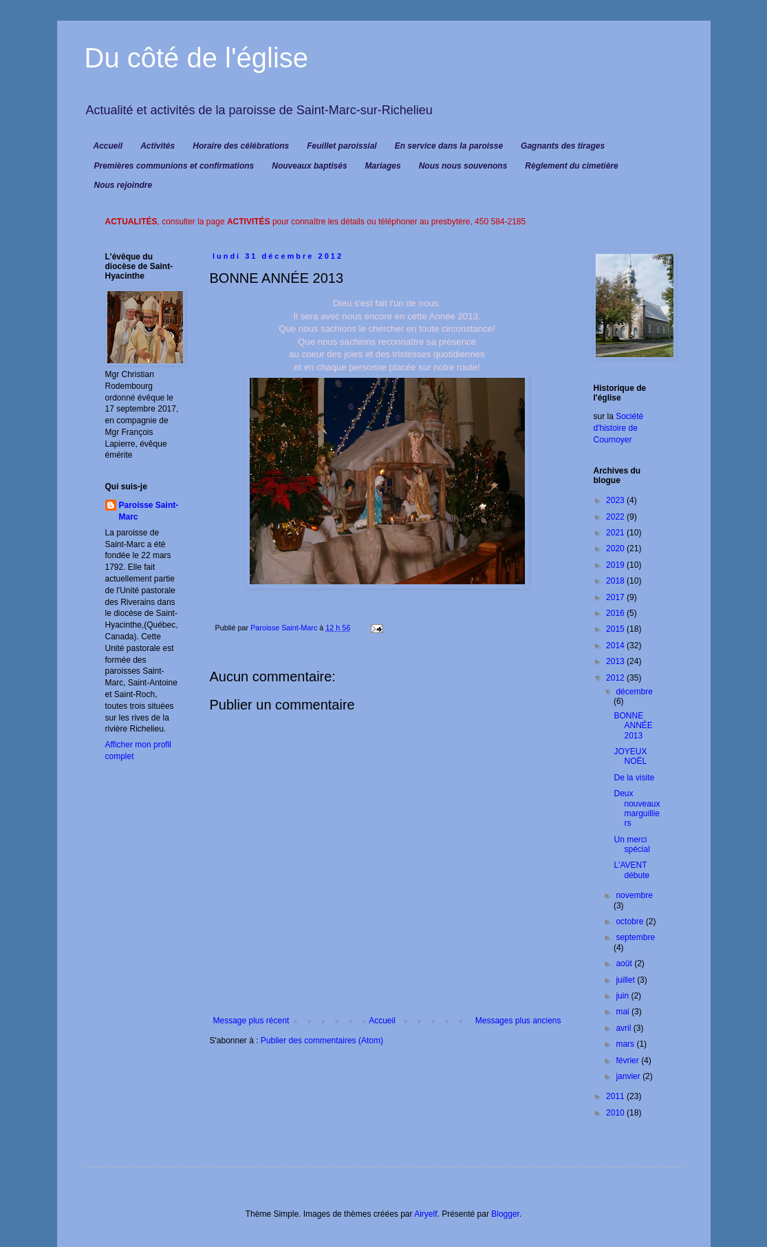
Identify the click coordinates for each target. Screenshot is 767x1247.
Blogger (505, 1214)
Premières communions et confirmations (174, 166)
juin (623, 996)
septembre (635, 937)
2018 (616, 581)
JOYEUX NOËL (630, 756)
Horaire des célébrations (241, 146)
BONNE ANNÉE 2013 (633, 725)
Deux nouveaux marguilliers (637, 808)
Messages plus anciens (518, 1020)
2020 (616, 548)
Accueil (108, 146)
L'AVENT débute (631, 870)
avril (624, 1028)
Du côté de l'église (197, 58)
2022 (616, 517)
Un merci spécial (631, 844)
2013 (616, 661)
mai (623, 1011)
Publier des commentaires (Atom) (322, 1040)
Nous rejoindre (123, 185)
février (628, 1060)
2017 (616, 597)
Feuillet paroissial (341, 146)
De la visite (634, 777)
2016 (616, 613)
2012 (616, 678)
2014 (616, 645)
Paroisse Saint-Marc (149, 511)
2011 (616, 1096)
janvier (629, 1076)
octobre (630, 921)
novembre (634, 895)
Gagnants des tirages (563, 146)
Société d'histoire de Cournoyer (619, 428)
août (625, 963)
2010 (616, 1113)
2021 (616, 532)
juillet (626, 980)
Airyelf (425, 1214)
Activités (157, 146)
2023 (616, 500)
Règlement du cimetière (571, 166)
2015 (616, 629)
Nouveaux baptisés (309, 166)
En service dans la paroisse (449, 146)
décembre (634, 691)
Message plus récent (251, 1020)
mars (626, 1044)
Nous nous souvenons (463, 166)
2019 (616, 565)
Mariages (383, 166)
